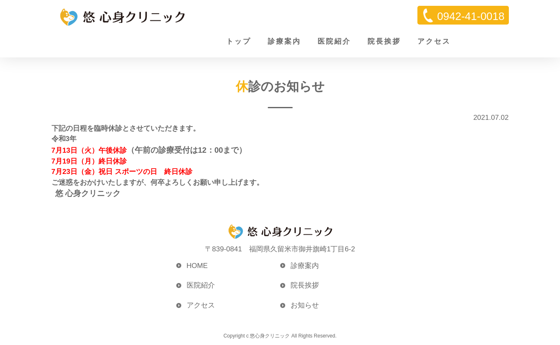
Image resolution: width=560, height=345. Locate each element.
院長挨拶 (384, 41)
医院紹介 (334, 41)
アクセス (434, 41)
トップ (238, 41)
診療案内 (284, 41)
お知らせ (305, 305)
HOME (197, 266)
